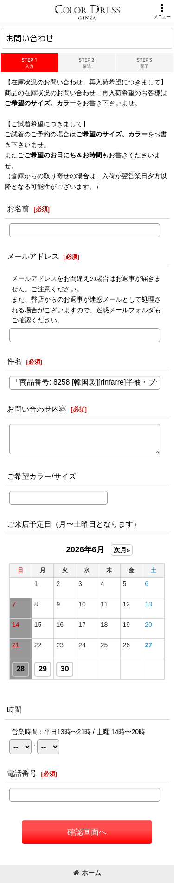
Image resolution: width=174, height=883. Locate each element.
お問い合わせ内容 (36, 409)
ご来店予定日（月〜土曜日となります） (74, 524)
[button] (162, 11)
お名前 (18, 208)
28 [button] (20, 669)
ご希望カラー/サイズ (41, 476)
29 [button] (43, 669)
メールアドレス (33, 256)
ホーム (87, 873)
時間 (14, 709)
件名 (14, 361)
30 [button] (65, 669)
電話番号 (22, 773)
